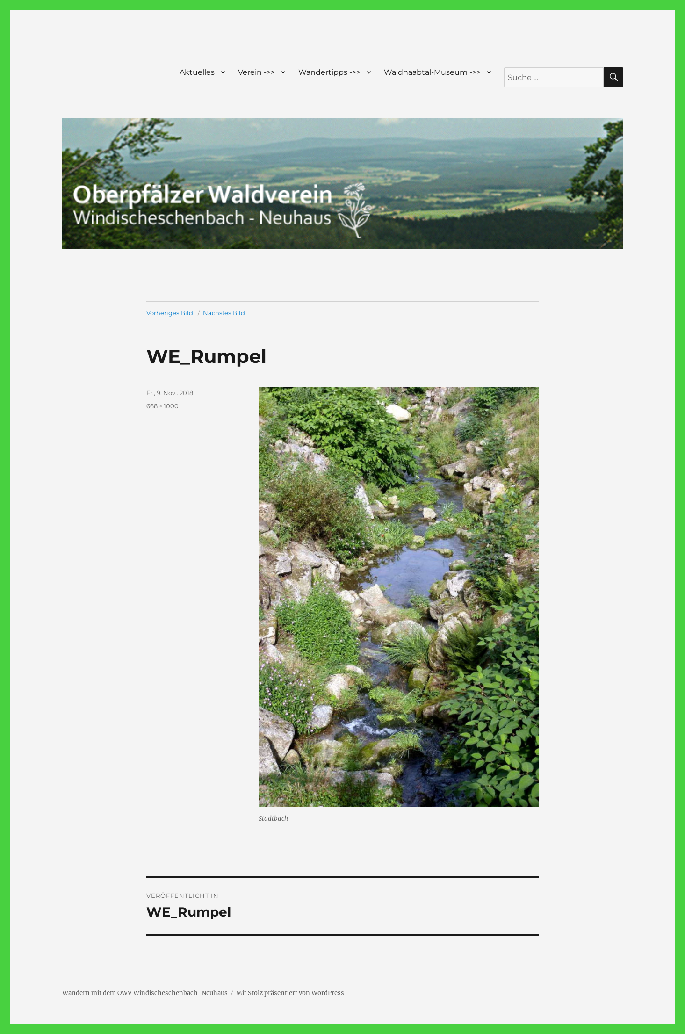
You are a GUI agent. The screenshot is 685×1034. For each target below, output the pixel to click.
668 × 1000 (162, 406)
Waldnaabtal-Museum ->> (432, 72)
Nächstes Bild (224, 313)
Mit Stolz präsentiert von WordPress (290, 993)
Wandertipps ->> (329, 72)
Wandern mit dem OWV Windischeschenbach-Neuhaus (145, 993)
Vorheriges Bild (169, 313)
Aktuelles (197, 72)
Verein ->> (256, 72)
